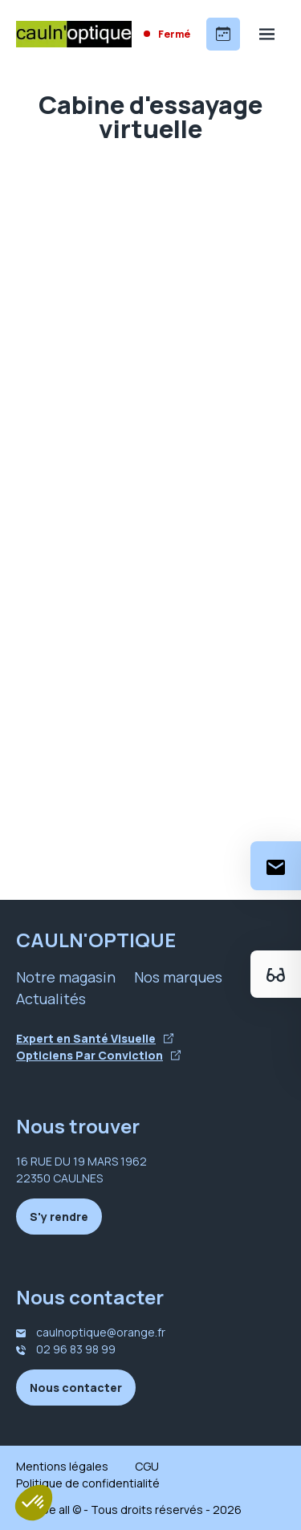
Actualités (51, 998)
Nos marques (178, 977)
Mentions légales (62, 1466)
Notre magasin (66, 977)
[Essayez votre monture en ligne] (275, 974)
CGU (147, 1466)
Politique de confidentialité (88, 1483)
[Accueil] (74, 34)
